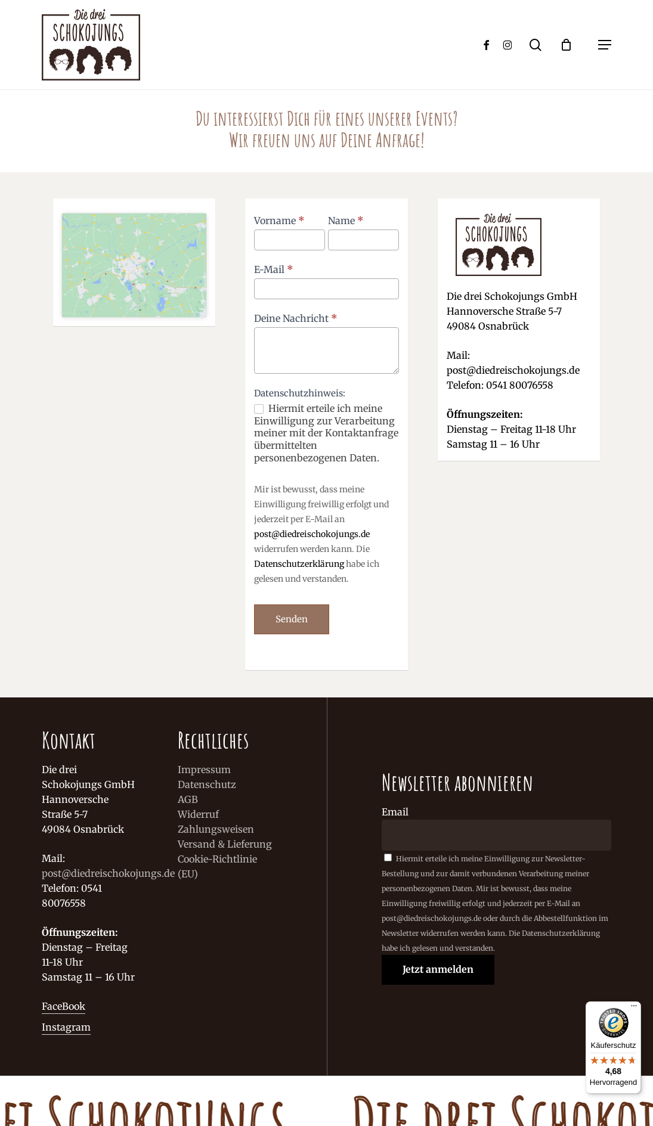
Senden (292, 619)
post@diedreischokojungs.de (312, 534)
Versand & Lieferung (225, 844)
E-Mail (273, 269)
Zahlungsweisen (216, 829)
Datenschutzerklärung (299, 564)
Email (395, 812)
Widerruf (198, 814)
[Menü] (634, 1008)
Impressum (204, 770)
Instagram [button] (66, 1027)
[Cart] (571, 44)
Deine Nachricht (296, 318)
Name (346, 221)
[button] (604, 45)
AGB (188, 799)
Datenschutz (207, 784)
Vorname (279, 221)
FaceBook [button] (63, 1006)
